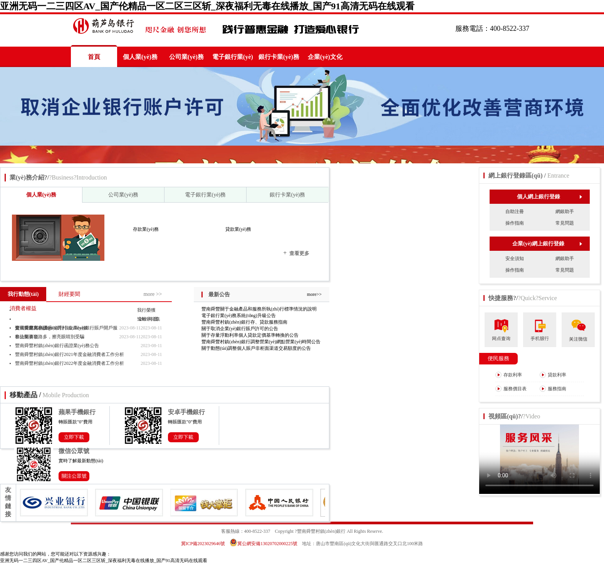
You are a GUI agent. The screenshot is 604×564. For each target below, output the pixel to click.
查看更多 (296, 253)
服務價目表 (511, 389)
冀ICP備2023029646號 (203, 543)
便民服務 (498, 358)
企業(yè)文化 (325, 57)
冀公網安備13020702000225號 (263, 543)
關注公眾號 (74, 476)
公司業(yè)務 (186, 57)
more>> (314, 294)
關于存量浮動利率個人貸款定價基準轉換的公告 (250, 335)
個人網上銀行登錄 (549, 197)
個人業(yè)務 (140, 57)
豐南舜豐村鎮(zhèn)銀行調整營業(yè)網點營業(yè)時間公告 (260, 341)
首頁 (94, 57)
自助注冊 (514, 211)
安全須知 (514, 258)
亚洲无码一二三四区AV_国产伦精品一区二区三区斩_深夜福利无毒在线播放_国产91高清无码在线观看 (207, 6)
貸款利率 (553, 375)
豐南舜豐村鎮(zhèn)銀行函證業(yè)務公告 (57, 345)
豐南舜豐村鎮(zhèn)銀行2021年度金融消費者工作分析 (69, 354)
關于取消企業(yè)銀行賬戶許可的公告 (239, 328)
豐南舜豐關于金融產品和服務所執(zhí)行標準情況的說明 (259, 309)
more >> (152, 294)
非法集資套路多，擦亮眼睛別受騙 (49, 336)
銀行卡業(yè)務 (278, 57)
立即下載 (74, 437)
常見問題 (564, 223)
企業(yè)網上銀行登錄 (547, 244)
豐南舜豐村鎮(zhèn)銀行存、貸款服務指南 (244, 322)
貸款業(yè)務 (238, 229)
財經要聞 (69, 294)
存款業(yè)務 (146, 229)
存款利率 (508, 375)
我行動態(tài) (23, 294)
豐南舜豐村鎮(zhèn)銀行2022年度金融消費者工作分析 (69, 363)
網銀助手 (564, 211)
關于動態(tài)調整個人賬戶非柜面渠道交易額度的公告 (256, 348)
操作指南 (514, 223)
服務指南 (553, 389)
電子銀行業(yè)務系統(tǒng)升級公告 (238, 315)
